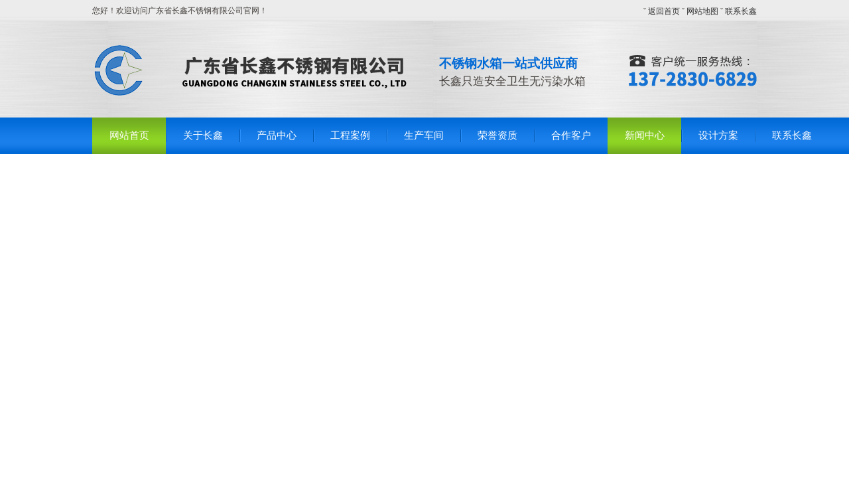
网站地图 (702, 11)
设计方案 (718, 135)
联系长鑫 (741, 11)
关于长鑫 (203, 135)
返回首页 (664, 11)
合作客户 (571, 135)
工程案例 (350, 135)
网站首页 (129, 135)
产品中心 (276, 135)
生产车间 (424, 135)
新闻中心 (645, 135)
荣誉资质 (497, 135)
